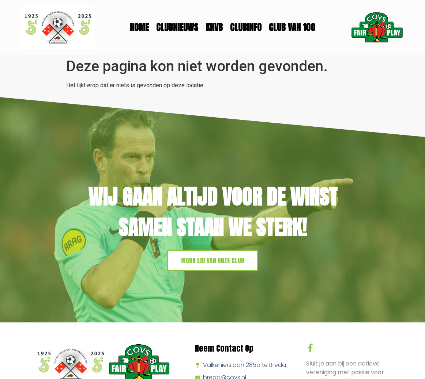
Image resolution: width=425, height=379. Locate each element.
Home (139, 27)
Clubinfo (246, 27)
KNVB (214, 27)
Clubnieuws (177, 27)
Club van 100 (292, 27)
